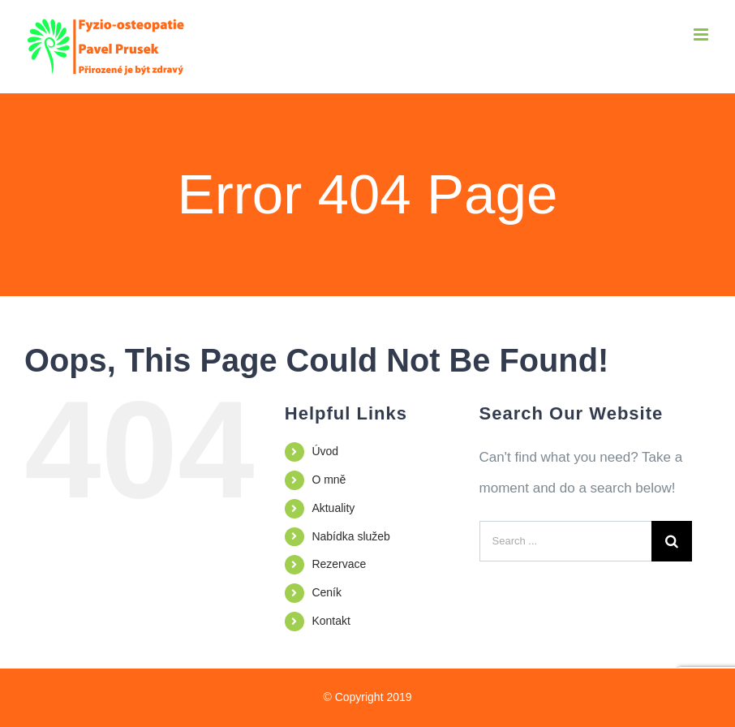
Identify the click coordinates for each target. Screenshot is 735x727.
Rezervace (339, 563)
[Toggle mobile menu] (702, 34)
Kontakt (331, 620)
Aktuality (333, 507)
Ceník (327, 592)
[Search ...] (565, 541)
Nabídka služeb (351, 536)
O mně (329, 479)
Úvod (325, 451)
